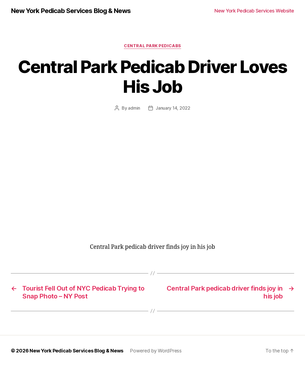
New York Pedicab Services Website (254, 11)
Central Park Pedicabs (152, 45)
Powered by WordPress (156, 351)
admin (134, 108)
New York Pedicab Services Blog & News (71, 11)
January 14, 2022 (173, 108)
